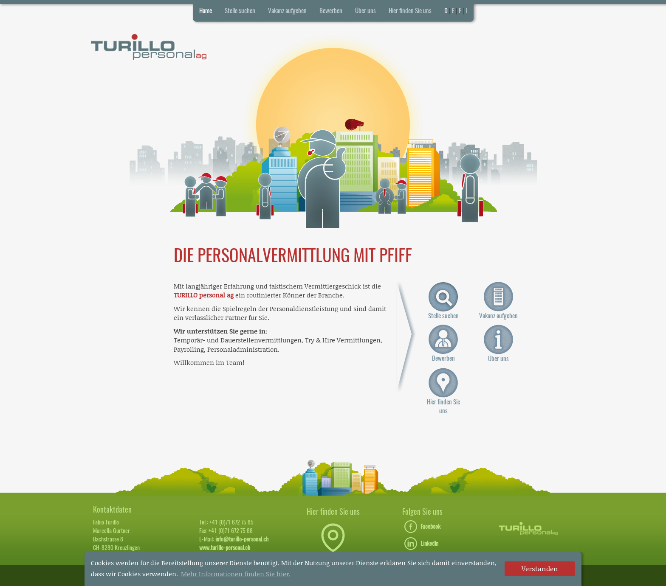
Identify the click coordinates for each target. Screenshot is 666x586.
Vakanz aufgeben (287, 10)
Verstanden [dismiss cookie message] (540, 568)
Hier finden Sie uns (410, 10)
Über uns (365, 10)
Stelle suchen (240, 10)
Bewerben (330, 10)
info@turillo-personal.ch (241, 539)
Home (205, 10)
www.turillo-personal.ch (224, 548)
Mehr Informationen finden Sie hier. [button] (236, 573)
